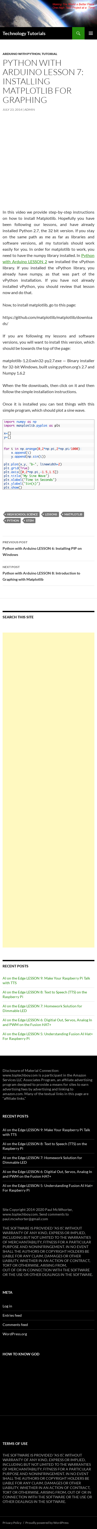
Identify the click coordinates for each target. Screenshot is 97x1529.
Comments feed (15, 1324)
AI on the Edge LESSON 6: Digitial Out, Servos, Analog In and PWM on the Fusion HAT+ (47, 1022)
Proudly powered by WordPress (47, 1523)
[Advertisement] (48, 790)
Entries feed (12, 1315)
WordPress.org (15, 1334)
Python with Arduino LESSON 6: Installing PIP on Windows (48, 548)
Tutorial (49, 54)
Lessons (51, 514)
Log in (7, 1306)
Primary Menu (91, 33)
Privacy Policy (12, 1523)
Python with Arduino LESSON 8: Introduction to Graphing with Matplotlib (48, 572)
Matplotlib (73, 514)
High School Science (22, 514)
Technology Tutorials (24, 33)
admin (29, 109)
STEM (30, 520)
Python (13, 520)
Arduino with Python (21, 54)
